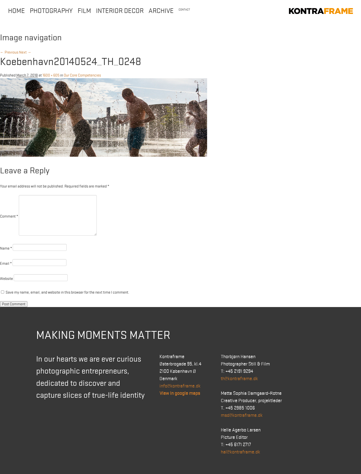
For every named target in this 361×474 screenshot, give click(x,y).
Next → (25, 52)
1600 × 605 (50, 75)
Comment (9, 216)
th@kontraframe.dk (239, 378)
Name (6, 248)
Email (6, 263)
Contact (184, 9)
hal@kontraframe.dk (240, 452)
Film (84, 11)
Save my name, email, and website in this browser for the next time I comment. (67, 292)
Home (16, 11)
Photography (51, 11)
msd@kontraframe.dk (242, 415)
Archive (161, 11)
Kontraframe (321, 11)
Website (6, 278)
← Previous (9, 52)
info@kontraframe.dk (180, 386)
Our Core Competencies (82, 75)
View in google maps (179, 393)
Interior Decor (120, 11)
